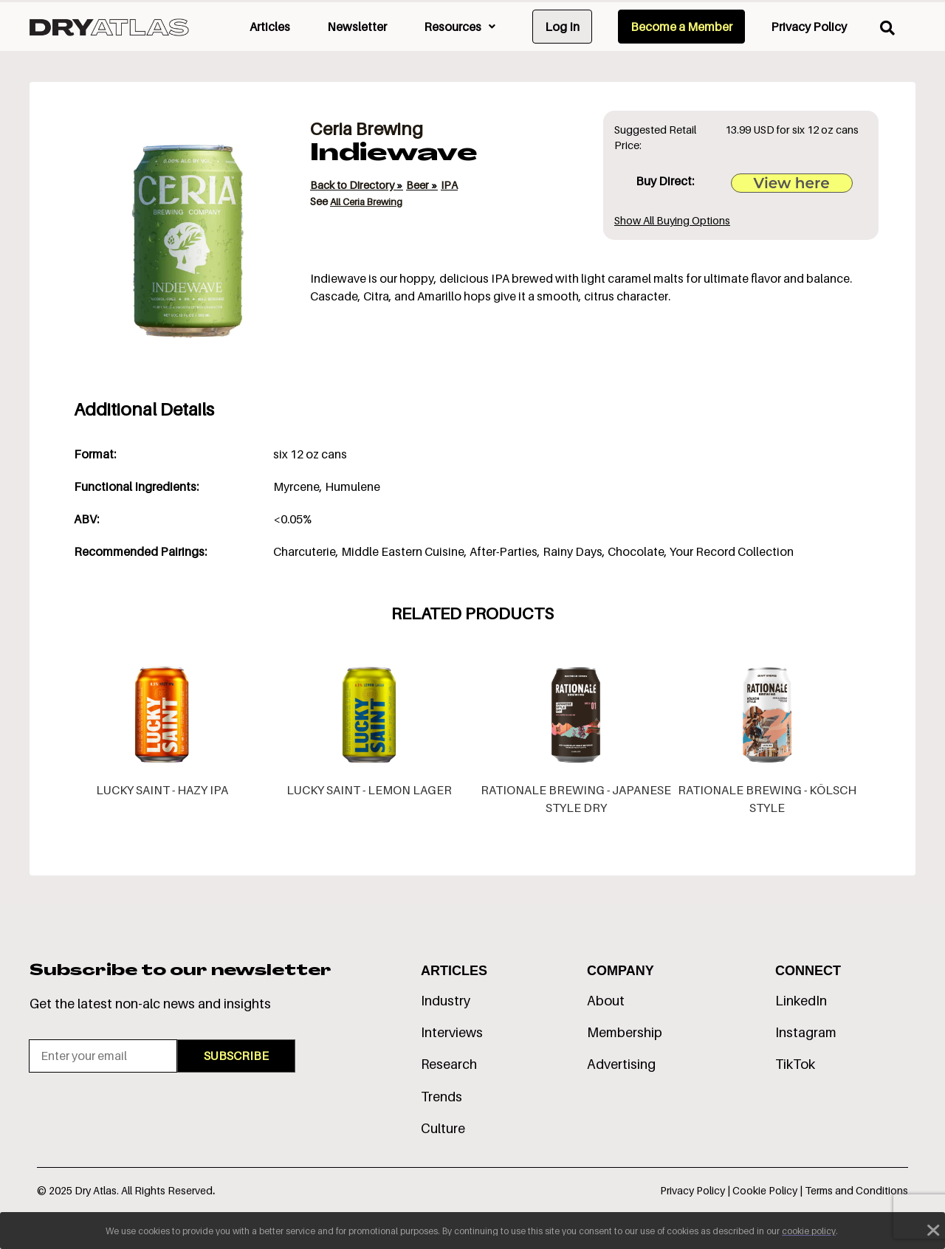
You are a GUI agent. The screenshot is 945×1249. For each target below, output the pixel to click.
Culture (443, 1128)
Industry (445, 1000)
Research (449, 1064)
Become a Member (681, 26)
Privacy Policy (809, 26)
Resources (459, 26)
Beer (418, 185)
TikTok (795, 1064)
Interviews (452, 1032)
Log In (562, 26)
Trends (441, 1096)
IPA (449, 185)
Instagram (805, 1032)
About (606, 1000)
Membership (624, 1032)
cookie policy (809, 1230)
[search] (887, 28)
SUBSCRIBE (236, 1055)
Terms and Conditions (856, 1190)
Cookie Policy (766, 1190)
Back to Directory (353, 185)
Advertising (621, 1064)
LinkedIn (801, 1000)
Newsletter (357, 26)
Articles (270, 26)
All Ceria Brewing (366, 201)
